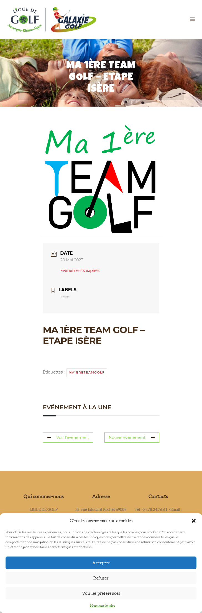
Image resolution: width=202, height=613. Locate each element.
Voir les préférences (101, 593)
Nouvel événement (132, 437)
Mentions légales (102, 605)
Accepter (101, 562)
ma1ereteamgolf (87, 372)
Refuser (101, 578)
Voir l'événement (68, 437)
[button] (193, 521)
